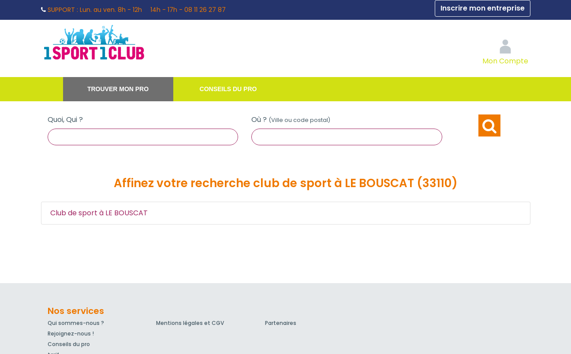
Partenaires (280, 323)
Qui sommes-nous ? (76, 323)
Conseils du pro (228, 88)
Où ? (290, 119)
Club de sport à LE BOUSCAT (99, 213)
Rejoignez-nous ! (71, 333)
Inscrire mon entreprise (482, 8)
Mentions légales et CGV (190, 323)
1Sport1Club (122, 41)
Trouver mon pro (118, 88)
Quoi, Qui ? (65, 119)
